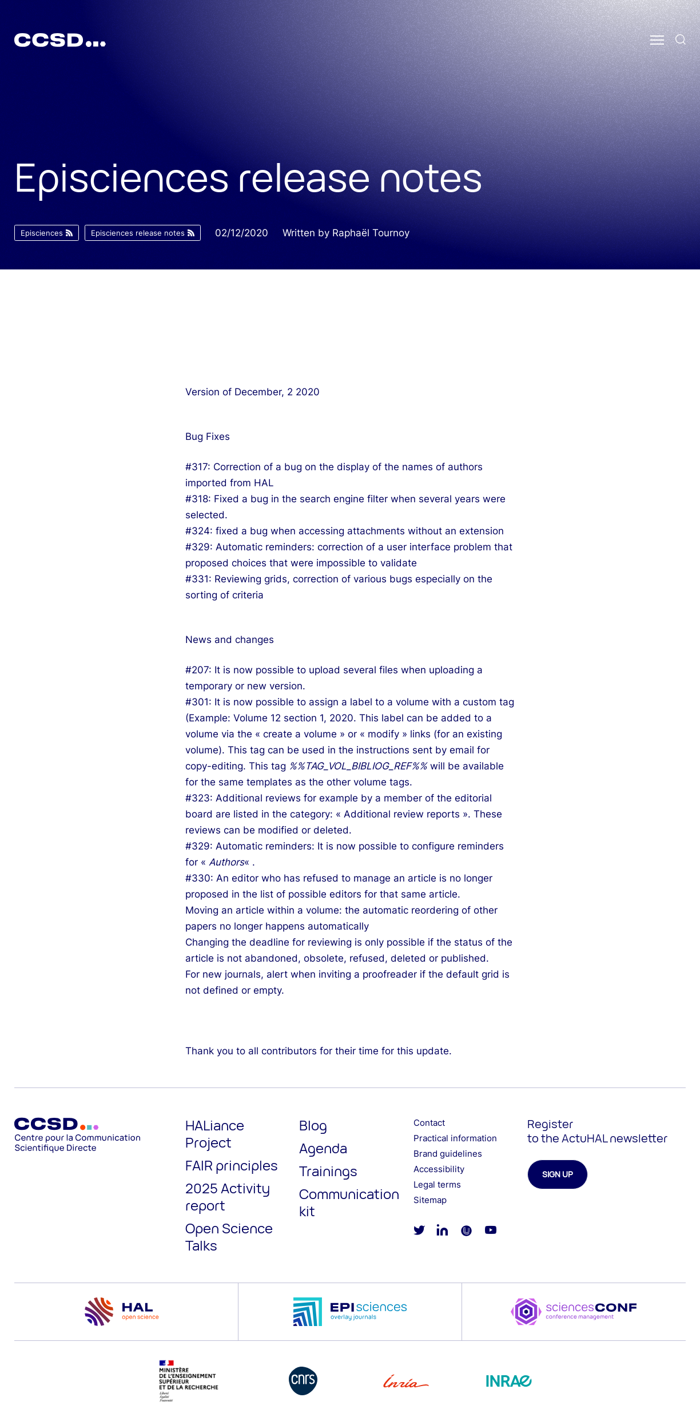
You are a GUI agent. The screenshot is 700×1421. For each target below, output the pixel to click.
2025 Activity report (227, 1196)
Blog (313, 1125)
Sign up (557, 1174)
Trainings (328, 1170)
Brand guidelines (447, 1153)
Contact (429, 1122)
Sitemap (430, 1199)
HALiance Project (214, 1134)
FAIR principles (231, 1165)
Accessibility (438, 1169)
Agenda (323, 1147)
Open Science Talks (229, 1236)
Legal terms (437, 1184)
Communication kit (349, 1202)
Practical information (455, 1138)
